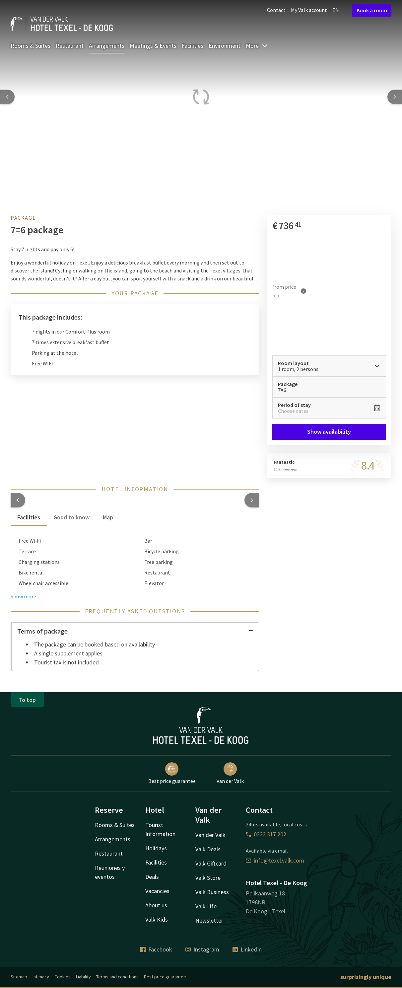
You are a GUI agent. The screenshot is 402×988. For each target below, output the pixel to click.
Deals (152, 876)
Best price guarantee (172, 773)
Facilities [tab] (28, 517)
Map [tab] (108, 517)
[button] (18, 500)
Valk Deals (208, 849)
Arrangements (106, 45)
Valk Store (208, 877)
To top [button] (27, 700)
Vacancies (157, 891)
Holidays (156, 848)
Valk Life (206, 906)
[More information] (303, 291)
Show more (23, 596)
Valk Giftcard (211, 863)
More (257, 45)
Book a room (372, 10)
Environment (224, 45)
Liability (83, 977)
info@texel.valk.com (275, 860)
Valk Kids (156, 919)
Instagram (202, 949)
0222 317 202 (266, 834)
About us (156, 905)
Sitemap (19, 977)
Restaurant (70, 45)
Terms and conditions (117, 977)
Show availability (329, 431)
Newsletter (209, 920)
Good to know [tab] (71, 517)
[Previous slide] (7, 97)
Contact (276, 10)
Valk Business (212, 892)
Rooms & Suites (30, 45)
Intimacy (41, 977)
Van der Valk (230, 773)
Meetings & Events (153, 45)
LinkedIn (247, 949)
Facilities (192, 45)
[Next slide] (394, 97)
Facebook (156, 949)
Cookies (62, 977)
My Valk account (309, 10)
